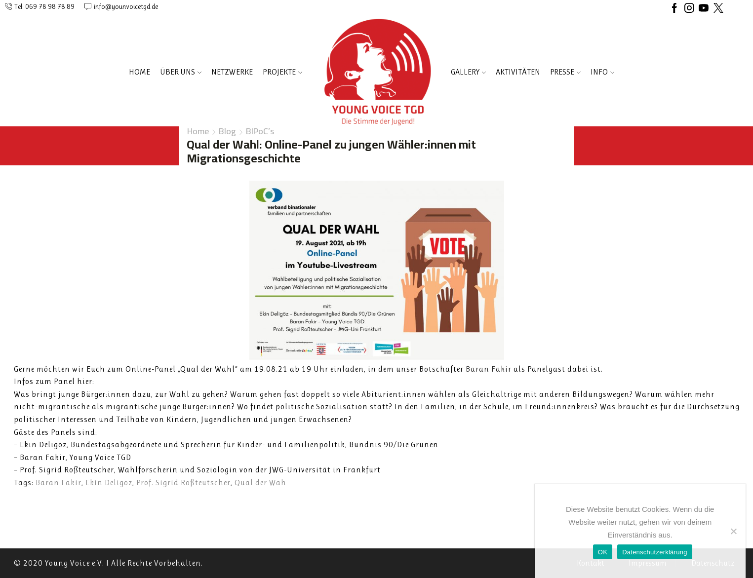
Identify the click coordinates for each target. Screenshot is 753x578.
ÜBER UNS (180, 72)
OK (602, 552)
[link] (489, 369)
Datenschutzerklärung (654, 552)
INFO (602, 72)
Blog (227, 131)
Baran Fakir (58, 482)
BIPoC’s (260, 131)
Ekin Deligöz (108, 482)
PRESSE (565, 72)
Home (139, 72)
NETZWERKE (232, 72)
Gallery (468, 72)
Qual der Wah (260, 482)
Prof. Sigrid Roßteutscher (183, 482)
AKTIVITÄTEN (518, 72)
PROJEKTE (282, 72)
